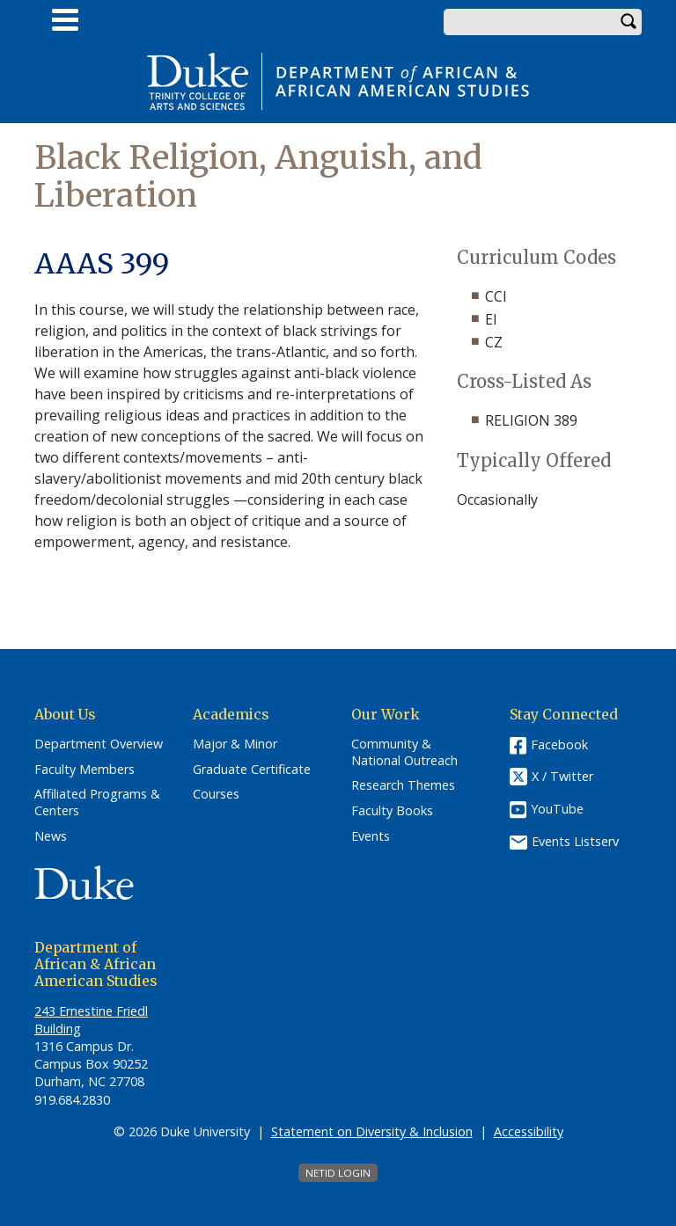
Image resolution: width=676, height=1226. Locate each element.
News (50, 836)
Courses (216, 794)
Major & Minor (235, 744)
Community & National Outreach (404, 752)
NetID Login (338, 1172)
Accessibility (528, 1131)
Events (370, 836)
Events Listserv (575, 841)
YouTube (557, 808)
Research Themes (403, 785)
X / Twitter (562, 776)
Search (628, 22)
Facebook (559, 744)
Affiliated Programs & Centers (97, 802)
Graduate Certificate (252, 769)
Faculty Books (392, 811)
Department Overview (98, 744)
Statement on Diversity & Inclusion (372, 1131)
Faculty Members (84, 769)
